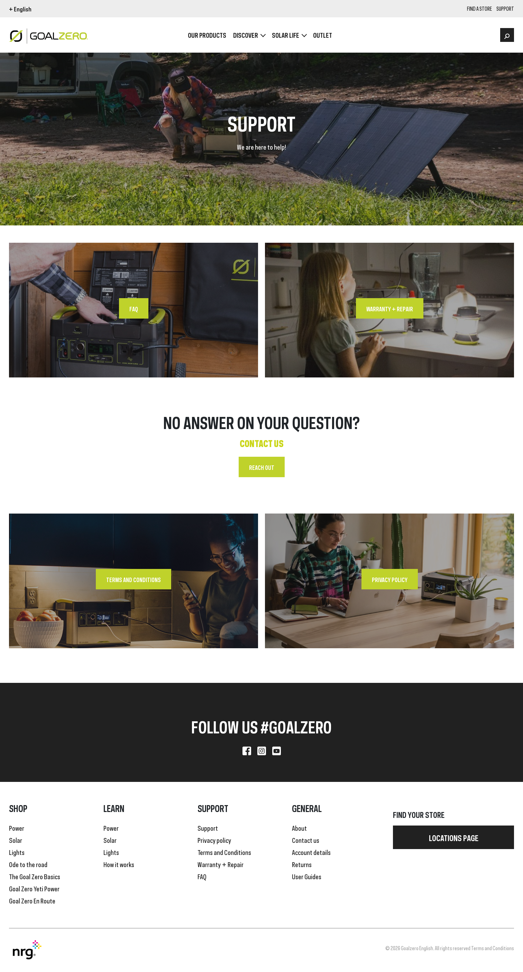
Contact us (305, 840)
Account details (311, 852)
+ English (20, 9)
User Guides (306, 876)
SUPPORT (505, 9)
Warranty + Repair (389, 308)
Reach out (261, 467)
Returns (302, 864)
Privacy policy (389, 579)
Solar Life (285, 34)
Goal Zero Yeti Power (34, 888)
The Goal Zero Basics (34, 876)
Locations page (453, 837)
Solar (15, 840)
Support (208, 827)
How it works (118, 864)
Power (16, 827)
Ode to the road (28, 864)
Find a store (479, 9)
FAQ (133, 308)
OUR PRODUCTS (207, 34)
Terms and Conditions (133, 579)
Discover (245, 34)
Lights (17, 852)
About (299, 827)
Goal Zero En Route (32, 900)
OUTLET (322, 34)
